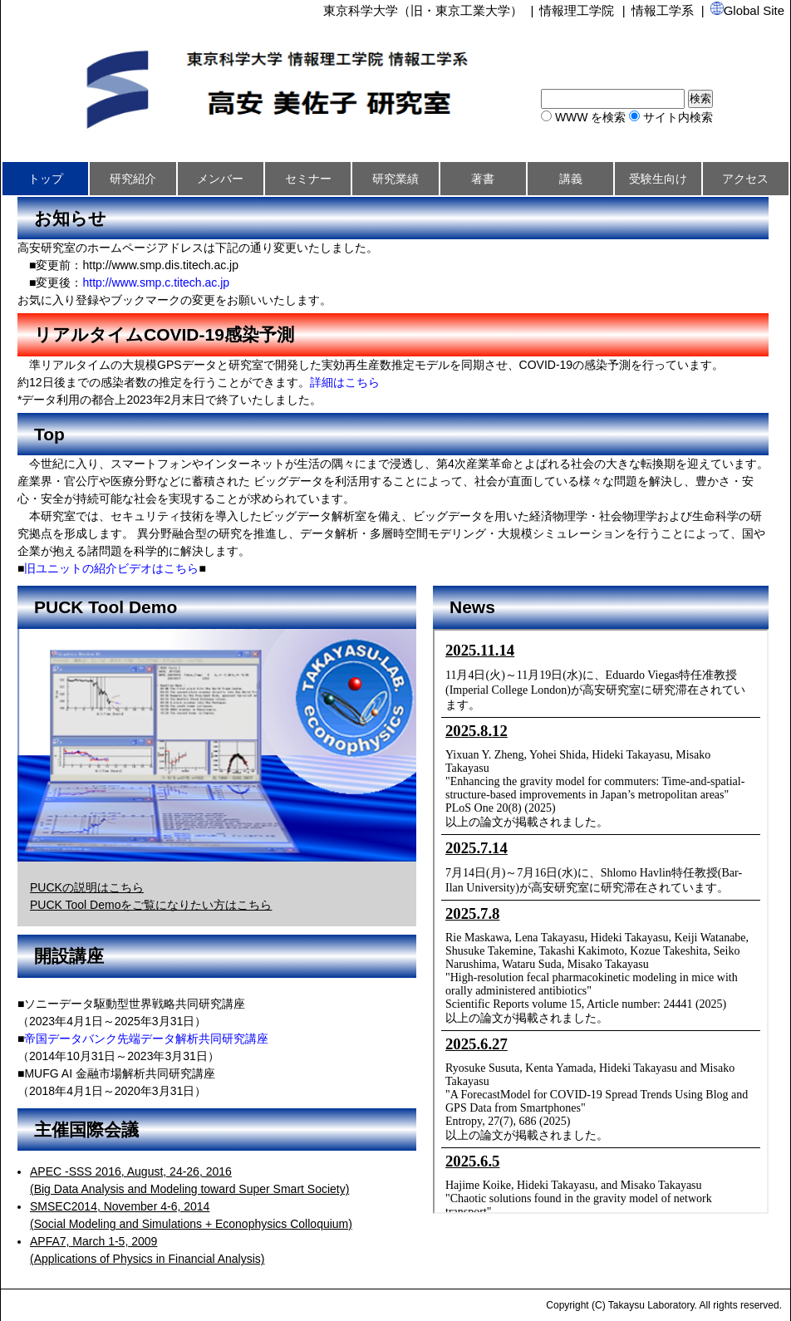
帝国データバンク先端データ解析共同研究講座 (146, 1038)
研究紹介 (133, 178)
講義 (570, 178)
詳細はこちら (345, 382)
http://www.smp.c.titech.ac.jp (155, 282)
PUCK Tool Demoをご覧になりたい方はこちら (151, 904)
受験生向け (658, 178)
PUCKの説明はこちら (87, 887)
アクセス (745, 178)
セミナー (308, 178)
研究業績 (395, 178)
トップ (45, 178)
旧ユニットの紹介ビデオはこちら (111, 568)
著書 (482, 178)
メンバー (220, 178)
